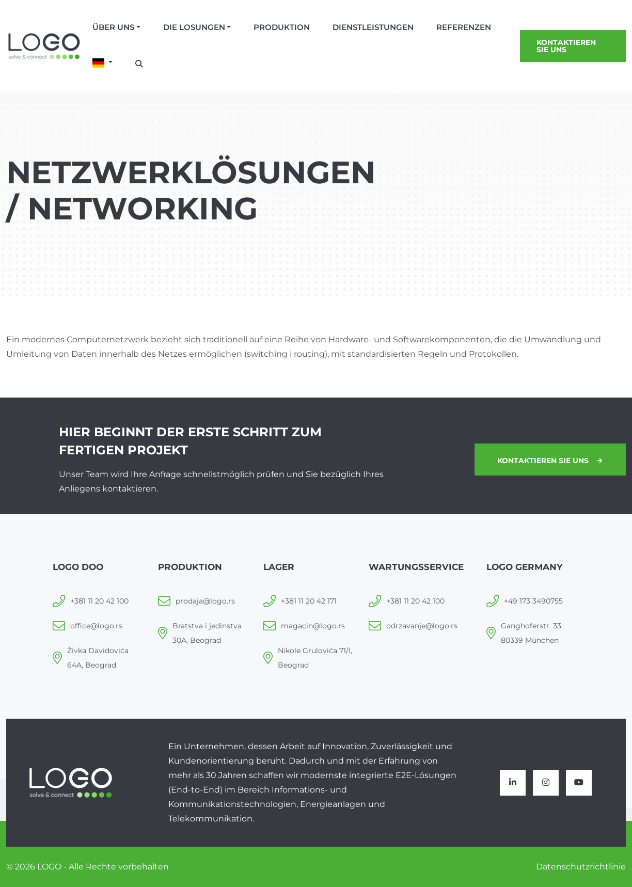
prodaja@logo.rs (205, 601)
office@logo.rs (96, 625)
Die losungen (194, 27)
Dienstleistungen (373, 27)
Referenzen (463, 27)
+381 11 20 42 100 (99, 601)
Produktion (282, 27)
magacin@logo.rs (313, 625)
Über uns (113, 27)
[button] (102, 63)
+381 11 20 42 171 (309, 601)
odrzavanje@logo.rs (421, 625)
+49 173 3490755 (533, 601)
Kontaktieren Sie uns (566, 46)
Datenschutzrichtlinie (581, 867)
